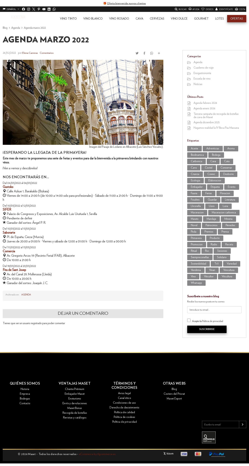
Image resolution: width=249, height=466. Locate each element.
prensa (225, 231)
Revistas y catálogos (75, 418)
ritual (194, 251)
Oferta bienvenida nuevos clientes (126, 3)
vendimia (196, 270)
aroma (231, 148)
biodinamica (197, 155)
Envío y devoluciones (75, 404)
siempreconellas (200, 257)
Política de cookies (124, 417)
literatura (230, 199)
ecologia (195, 180)
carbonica (196, 161)
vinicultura (228, 270)
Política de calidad (124, 413)
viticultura (227, 276)
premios (209, 231)
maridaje (211, 219)
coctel (208, 167)
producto (215, 238)
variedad (232, 263)
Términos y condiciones (124, 386)
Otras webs (174, 384)
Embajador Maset (75, 394)
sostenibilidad (198, 263)
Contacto (25, 404)
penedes (230, 225)
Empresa (25, 394)
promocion (197, 244)
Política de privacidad (212, 321)
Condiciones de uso (124, 403)
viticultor (208, 276)
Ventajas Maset (75, 384)
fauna (194, 193)
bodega (216, 155)
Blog (174, 389)
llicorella (196, 206)
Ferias (208, 193)
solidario (222, 257)
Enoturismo (74, 399)
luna (225, 206)
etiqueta (215, 187)
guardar (212, 199)
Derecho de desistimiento (124, 408)
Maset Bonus (74, 408)
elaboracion (214, 180)
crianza (195, 174)
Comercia (9, 251)
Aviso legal (124, 394)
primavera (196, 238)
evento (232, 187)
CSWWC (211, 174)
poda (193, 231)
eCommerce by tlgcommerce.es (97, 454)
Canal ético (124, 398)
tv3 (216, 263)
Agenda (26, 294)
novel (194, 225)
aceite (194, 148)
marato (195, 219)
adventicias (212, 148)
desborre (228, 174)
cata (226, 161)
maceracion (197, 212)
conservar (226, 167)
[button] (68, 18)
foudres (195, 199)
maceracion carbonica (224, 212)
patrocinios (211, 225)
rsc (207, 251)
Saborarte (9, 232)
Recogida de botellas (75, 413)
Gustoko (8, 186)
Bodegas (25, 399)
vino (193, 276)
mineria (228, 219)
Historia (25, 389)
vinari (212, 270)
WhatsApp (196, 283)
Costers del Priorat (174, 394)
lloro (212, 206)
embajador (197, 187)
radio (214, 244)
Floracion (225, 193)
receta (229, 244)
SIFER (7, 209)
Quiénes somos (24, 384)
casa (213, 161)
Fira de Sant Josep (14, 269)
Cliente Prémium (74, 389)
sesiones (222, 251)
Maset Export (174, 399)
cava (194, 167)
